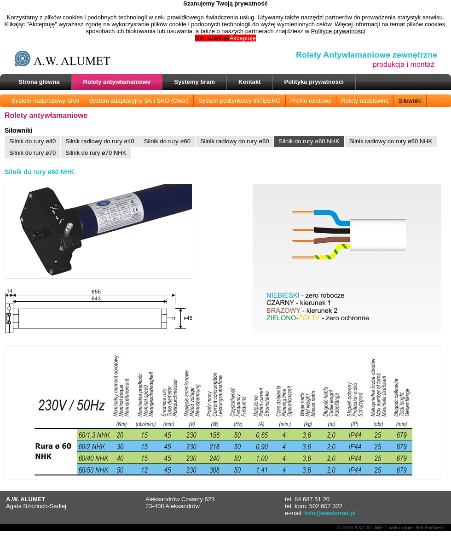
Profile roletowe (311, 100)
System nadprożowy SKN (45, 100)
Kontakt (249, 81)
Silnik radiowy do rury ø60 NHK (391, 141)
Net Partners (430, 527)
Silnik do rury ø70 (32, 152)
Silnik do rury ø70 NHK (95, 152)
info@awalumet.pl (330, 513)
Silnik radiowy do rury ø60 (234, 141)
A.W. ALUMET (370, 527)
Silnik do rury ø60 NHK (308, 141)
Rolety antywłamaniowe (117, 81)
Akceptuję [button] (243, 38)
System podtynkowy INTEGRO (239, 100)
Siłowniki (410, 100)
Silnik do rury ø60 (167, 141)
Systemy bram (194, 81)
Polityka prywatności (314, 81)
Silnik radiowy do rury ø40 (99, 141)
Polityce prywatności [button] (338, 31)
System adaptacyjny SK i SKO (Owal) (139, 100)
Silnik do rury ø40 (32, 141)
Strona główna (39, 81)
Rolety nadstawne (364, 100)
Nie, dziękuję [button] (212, 38)
